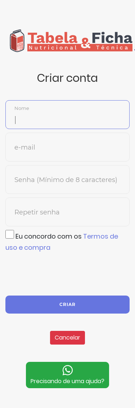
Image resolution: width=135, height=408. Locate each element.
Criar (67, 304)
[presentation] (60, 273)
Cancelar (67, 337)
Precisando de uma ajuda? (67, 374)
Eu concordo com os (61, 241)
